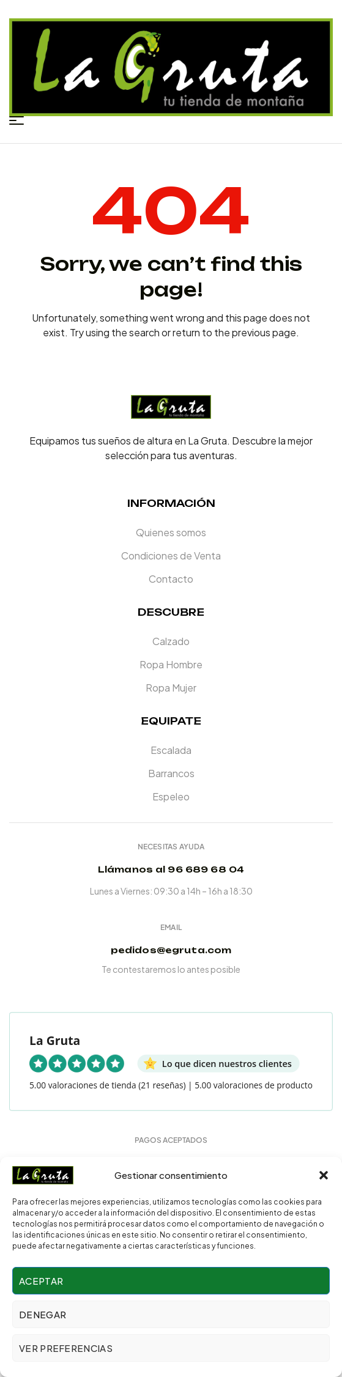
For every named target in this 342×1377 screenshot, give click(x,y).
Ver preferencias (66, 1348)
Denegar (42, 1314)
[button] (324, 1175)
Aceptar (41, 1281)
